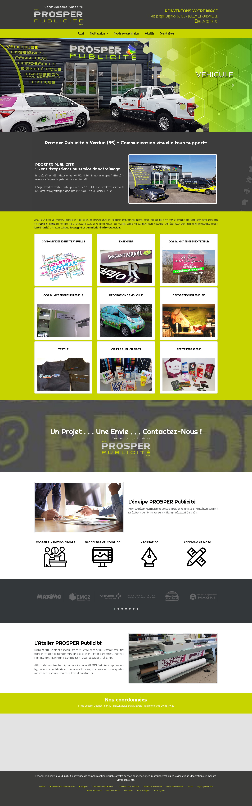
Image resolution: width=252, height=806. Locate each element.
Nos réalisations (113, 790)
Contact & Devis (167, 33)
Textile (190, 786)
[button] (19, 85)
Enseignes (83, 786)
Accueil (81, 33)
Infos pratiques (143, 790)
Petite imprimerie (94, 790)
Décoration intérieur (174, 786)
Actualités (149, 33)
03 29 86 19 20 (206, 21)
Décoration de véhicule (152, 786)
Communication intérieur (128, 786)
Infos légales (159, 790)
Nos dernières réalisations (126, 33)
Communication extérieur (102, 786)
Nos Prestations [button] (98, 33)
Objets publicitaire (205, 786)
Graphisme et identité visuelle (62, 786)
